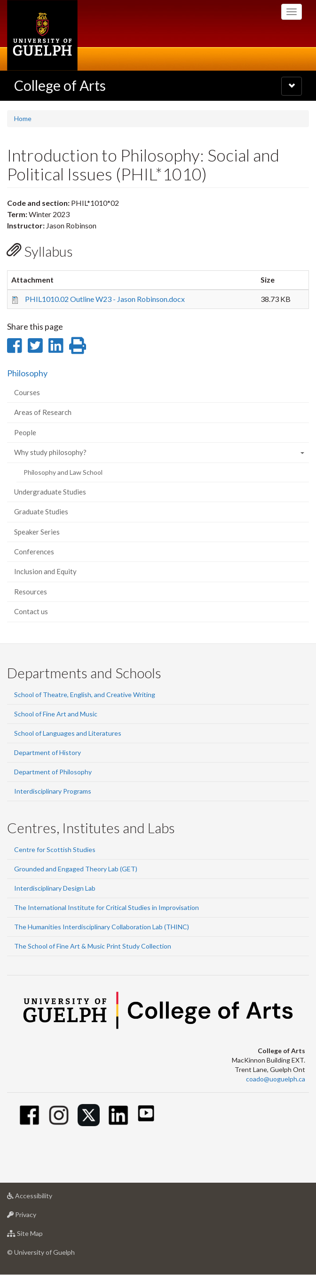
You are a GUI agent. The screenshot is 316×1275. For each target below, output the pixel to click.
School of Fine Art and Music (55, 714)
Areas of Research (42, 412)
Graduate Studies (41, 511)
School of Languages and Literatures (67, 733)
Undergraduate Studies (50, 491)
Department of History (47, 752)
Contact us (31, 611)
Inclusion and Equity (45, 571)
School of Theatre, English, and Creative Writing (84, 694)
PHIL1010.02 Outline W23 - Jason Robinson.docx (105, 298)
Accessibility (44, 1198)
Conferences (34, 551)
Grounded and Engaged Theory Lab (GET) (75, 869)
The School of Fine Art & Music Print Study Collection (92, 946)
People (25, 432)
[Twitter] (89, 1115)
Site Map (39, 1235)
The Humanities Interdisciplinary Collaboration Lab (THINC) (101, 927)
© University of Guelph (41, 1252)
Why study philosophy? (50, 452)
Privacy (36, 1217)
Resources (30, 591)
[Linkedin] (118, 1115)
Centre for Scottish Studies (54, 849)
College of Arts (60, 85)
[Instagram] (59, 1115)
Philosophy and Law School (63, 472)
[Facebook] (29, 1115)
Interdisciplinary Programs (52, 791)
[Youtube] (146, 1113)
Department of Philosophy (53, 772)
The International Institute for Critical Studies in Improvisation (106, 907)
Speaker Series (37, 532)
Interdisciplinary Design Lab (54, 888)
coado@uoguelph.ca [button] (275, 1079)
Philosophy (27, 373)
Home (23, 118)
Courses (27, 392)
